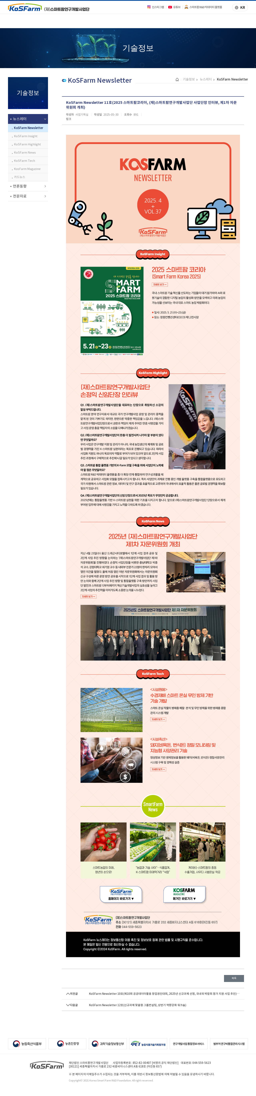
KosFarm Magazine (27, 169)
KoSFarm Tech (24, 161)
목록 (234, 978)
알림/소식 (180, 20)
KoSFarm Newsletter (28, 128)
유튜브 (174, 7)
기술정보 (151, 20)
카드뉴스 (19, 177)
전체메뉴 (245, 22)
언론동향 (20, 186)
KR (238, 8)
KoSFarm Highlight (27, 144)
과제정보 (53, 20)
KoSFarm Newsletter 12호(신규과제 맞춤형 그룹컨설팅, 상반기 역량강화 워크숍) (137, 1005)
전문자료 (20, 196)
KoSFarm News (25, 152)
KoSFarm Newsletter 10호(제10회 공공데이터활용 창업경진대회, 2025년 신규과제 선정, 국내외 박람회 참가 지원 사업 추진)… (164, 994)
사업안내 (23, 20)
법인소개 (210, 20)
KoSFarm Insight (26, 136)
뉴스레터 (20, 119)
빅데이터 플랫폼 (116, 20)
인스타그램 (155, 7)
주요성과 (82, 20)
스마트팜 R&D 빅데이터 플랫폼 (203, 7)
